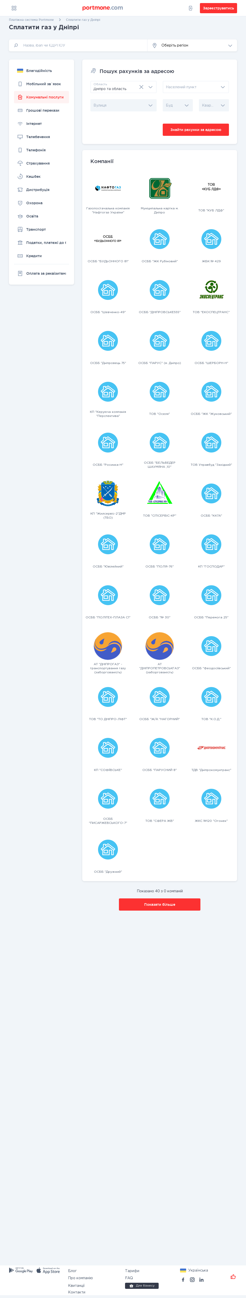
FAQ (129, 1278)
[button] (192, 45)
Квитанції (76, 1285)
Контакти (76, 1292)
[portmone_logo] (103, 8)
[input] (78, 45)
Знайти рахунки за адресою (195, 130)
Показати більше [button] (159, 904)
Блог (72, 1271)
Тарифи (132, 1271)
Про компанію (80, 1278)
